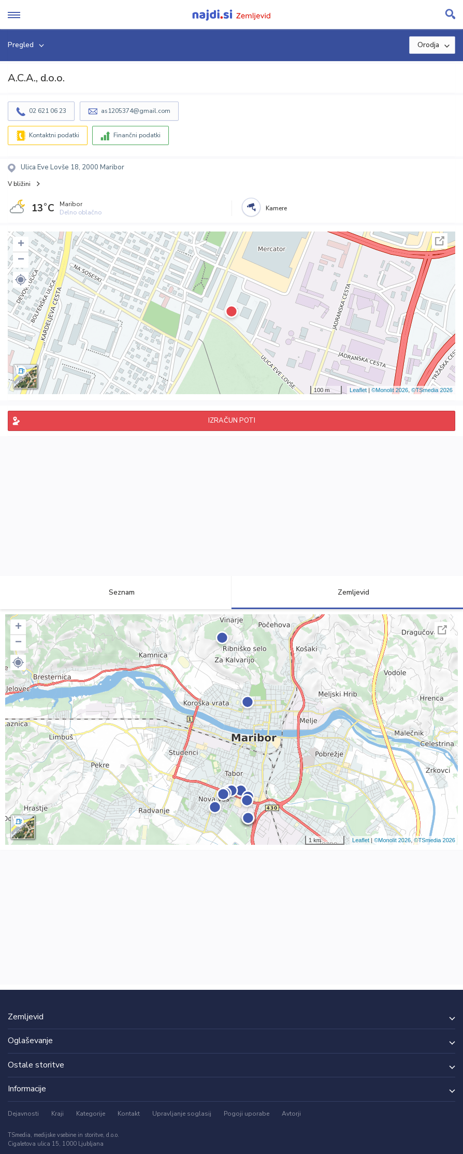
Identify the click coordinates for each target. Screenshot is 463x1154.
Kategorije (90, 1113)
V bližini (19, 184)
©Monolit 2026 (389, 390)
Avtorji (291, 1113)
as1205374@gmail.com (135, 111)
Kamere (276, 208)
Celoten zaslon (439, 241)
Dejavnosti (23, 1113)
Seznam (116, 592)
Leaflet (358, 390)
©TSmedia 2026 (432, 390)
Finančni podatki (137, 135)
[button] (20, 279)
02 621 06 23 (47, 111)
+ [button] (21, 244)
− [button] (21, 260)
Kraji (57, 1113)
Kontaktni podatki (54, 135)
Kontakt (129, 1113)
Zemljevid (347, 592)
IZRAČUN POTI (231, 420)
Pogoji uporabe (246, 1113)
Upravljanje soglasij (181, 1113)
